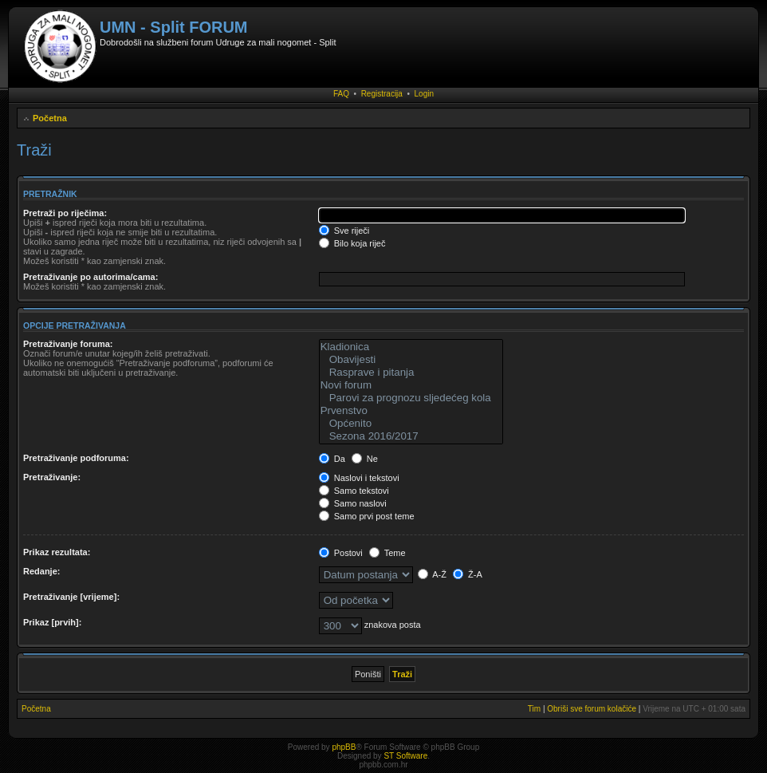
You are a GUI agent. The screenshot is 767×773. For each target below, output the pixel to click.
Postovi (341, 553)
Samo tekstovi (354, 490)
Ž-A (467, 574)
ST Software (405, 755)
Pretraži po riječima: (65, 213)
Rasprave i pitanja (411, 372)
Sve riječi (344, 230)
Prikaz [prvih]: (52, 622)
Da (332, 458)
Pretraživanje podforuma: (76, 458)
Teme (387, 553)
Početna (50, 118)
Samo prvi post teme (367, 516)
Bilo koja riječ (352, 243)
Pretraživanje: (52, 477)
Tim (534, 708)
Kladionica (411, 347)
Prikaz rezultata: (56, 552)
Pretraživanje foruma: (67, 344)
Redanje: (41, 571)
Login (424, 93)
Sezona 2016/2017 (411, 436)
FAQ (341, 93)
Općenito (411, 423)
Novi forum (411, 385)
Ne (365, 458)
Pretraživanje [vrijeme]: (71, 596)
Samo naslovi (353, 503)
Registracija (382, 93)
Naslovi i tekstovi (359, 478)
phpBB (344, 747)
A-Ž (432, 574)
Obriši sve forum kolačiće (591, 708)
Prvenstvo (411, 410)
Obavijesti (411, 359)
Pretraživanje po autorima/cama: (90, 277)
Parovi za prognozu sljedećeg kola (411, 398)
